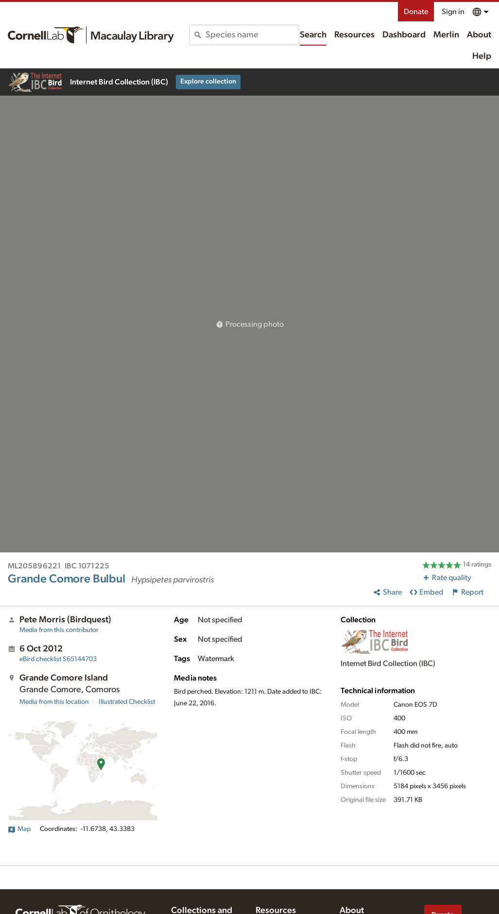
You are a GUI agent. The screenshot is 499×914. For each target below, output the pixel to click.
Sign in (453, 12)
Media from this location (54, 701)
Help (481, 56)
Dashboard (404, 35)
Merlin (446, 35)
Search (313, 35)
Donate (416, 12)
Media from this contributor (59, 630)
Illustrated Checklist (127, 701)
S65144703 (58, 659)
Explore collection (208, 81)
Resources (354, 35)
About (479, 35)
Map (19, 829)
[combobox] (252, 35)
